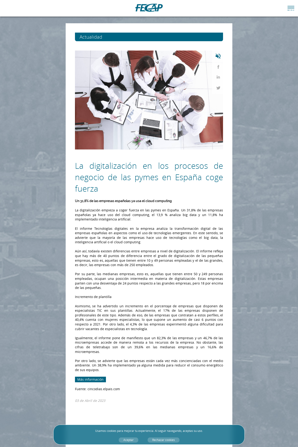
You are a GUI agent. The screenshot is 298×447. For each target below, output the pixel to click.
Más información (90, 379)
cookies (111, 431)
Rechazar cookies (163, 440)
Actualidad (99, 37)
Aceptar (128, 440)
